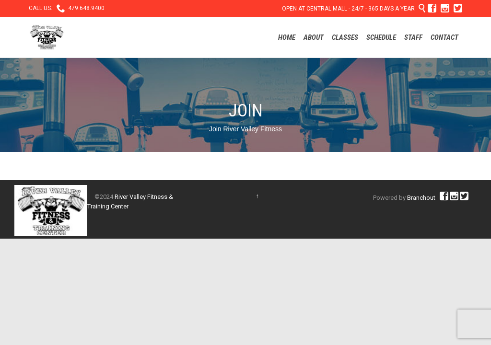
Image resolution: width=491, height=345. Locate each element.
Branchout (421, 197)
